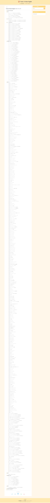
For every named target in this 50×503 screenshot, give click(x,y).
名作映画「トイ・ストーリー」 (11, 258)
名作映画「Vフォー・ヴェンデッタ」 (12, 111)
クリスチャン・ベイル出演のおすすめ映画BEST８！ (13, 68)
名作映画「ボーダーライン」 (11, 321)
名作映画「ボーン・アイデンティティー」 (12, 160)
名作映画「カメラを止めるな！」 (12, 460)
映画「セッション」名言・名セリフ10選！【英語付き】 (14, 467)
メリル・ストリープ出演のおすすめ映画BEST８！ (13, 75)
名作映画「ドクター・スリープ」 (12, 124)
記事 (7, 486)
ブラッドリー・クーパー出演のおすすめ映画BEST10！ (14, 56)
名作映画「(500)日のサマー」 (11, 328)
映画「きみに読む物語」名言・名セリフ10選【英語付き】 (14, 440)
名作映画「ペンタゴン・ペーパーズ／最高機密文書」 (14, 208)
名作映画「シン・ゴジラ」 (11, 412)
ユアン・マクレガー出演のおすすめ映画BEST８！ (13, 54)
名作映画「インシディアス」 (11, 354)
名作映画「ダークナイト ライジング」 (12, 243)
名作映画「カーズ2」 (11, 104)
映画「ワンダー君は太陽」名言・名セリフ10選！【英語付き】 (14, 447)
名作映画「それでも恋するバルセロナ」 (12, 228)
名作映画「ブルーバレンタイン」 (12, 139)
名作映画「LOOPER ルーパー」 (12, 118)
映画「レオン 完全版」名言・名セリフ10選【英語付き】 (14, 461)
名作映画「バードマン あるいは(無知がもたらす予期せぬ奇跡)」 (15, 146)
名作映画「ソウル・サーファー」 (12, 286)
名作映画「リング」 (10, 355)
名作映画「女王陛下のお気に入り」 (12, 145)
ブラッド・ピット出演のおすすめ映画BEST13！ (13, 70)
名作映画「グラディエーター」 (11, 96)
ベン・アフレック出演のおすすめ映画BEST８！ (13, 62)
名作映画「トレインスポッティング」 (12, 389)
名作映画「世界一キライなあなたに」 (12, 326)
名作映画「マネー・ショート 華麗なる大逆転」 (13, 188)
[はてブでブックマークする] (18, 494)
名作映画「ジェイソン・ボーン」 (12, 159)
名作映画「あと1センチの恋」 (11, 362)
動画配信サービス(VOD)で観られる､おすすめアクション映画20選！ (15, 34)
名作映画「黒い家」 (10, 349)
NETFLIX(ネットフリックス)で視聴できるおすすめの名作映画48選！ (15, 14)
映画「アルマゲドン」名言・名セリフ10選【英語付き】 (14, 454)
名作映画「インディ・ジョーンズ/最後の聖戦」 (13, 291)
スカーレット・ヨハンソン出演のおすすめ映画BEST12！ (14, 61)
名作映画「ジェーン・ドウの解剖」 (12, 347)
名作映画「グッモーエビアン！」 (12, 340)
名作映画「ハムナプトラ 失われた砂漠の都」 (13, 293)
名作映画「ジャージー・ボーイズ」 (12, 251)
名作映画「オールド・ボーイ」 (11, 396)
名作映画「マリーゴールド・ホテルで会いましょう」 (14, 195)
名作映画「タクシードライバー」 (12, 236)
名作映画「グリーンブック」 (11, 272)
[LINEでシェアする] (21, 494)
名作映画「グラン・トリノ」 (11, 370)
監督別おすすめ (9, 475)
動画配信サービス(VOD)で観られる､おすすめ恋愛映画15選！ (14, 36)
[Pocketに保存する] (24, 494)
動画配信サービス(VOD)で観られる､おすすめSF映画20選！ (14, 35)
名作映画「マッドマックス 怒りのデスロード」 (13, 375)
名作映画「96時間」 (10, 319)
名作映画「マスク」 (10, 202)
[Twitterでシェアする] (12, 494)
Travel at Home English (10, 10)
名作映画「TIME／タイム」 (11, 103)
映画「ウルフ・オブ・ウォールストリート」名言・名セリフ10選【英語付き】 (16, 425)
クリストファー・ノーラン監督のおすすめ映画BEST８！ (14, 480)
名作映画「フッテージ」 (11, 348)
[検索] (44, 8)
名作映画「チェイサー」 (11, 278)
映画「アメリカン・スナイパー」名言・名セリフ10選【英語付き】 (15, 445)
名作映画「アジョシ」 (11, 411)
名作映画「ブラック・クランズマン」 (12, 270)
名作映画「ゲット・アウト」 (11, 334)
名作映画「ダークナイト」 (11, 403)
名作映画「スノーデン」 (11, 369)
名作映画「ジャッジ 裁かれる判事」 (12, 83)
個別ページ (8, 82)
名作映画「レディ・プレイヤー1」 (12, 250)
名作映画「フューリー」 (11, 186)
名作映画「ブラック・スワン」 (11, 110)
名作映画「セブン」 (10, 376)
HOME (25, 499)
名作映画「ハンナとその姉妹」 (11, 229)
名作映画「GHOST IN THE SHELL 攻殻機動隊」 (13, 264)
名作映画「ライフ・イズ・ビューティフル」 (13, 410)
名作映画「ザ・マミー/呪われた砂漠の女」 (13, 97)
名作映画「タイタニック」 (11, 398)
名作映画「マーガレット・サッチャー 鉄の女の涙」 (13, 207)
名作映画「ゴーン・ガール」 (11, 361)
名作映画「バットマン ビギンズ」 (12, 244)
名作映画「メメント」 (11, 242)
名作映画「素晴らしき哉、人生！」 (12, 391)
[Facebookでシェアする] (15, 494)
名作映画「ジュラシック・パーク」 (12, 249)
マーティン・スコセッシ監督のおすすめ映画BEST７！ (14, 479)
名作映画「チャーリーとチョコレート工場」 (13, 89)
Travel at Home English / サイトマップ (12, 488)
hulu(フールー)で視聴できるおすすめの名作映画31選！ (14, 15)
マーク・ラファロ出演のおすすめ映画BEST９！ (13, 76)
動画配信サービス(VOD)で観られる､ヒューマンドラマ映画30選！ (15, 29)
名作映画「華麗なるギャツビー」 (12, 222)
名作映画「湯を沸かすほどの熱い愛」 (12, 474)
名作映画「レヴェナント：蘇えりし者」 (12, 223)
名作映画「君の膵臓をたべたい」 (12, 327)
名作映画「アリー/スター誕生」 (11, 306)
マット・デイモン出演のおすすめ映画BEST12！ (13, 63)
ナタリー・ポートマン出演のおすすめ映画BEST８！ (13, 49)
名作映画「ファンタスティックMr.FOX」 (12, 265)
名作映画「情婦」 (10, 333)
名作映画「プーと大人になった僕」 (12, 125)
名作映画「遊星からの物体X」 (11, 356)
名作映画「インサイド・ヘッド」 (12, 263)
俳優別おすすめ (9, 41)
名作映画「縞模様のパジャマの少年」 (12, 300)
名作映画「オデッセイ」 (11, 320)
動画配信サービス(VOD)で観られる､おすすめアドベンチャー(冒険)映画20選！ (16, 28)
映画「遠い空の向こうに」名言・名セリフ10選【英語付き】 (14, 438)
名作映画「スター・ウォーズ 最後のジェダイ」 (13, 117)
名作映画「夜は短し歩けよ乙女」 (12, 446)
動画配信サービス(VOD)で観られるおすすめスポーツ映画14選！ (15, 27)
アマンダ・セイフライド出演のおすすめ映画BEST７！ (14, 47)
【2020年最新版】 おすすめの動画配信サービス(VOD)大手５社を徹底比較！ (16, 487)
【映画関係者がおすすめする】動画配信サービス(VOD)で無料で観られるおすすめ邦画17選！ (17, 21)
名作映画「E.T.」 (10, 404)
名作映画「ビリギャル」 (11, 342)
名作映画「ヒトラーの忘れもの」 (12, 299)
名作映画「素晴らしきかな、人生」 (12, 90)
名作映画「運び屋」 (10, 131)
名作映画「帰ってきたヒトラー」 (12, 382)
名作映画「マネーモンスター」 (11, 167)
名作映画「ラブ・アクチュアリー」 (12, 383)
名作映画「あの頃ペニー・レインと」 (12, 312)
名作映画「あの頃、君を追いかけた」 (12, 377)
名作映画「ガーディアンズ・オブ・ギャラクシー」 (13, 132)
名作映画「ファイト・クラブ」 (11, 279)
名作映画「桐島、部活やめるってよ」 (12, 432)
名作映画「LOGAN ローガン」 (11, 180)
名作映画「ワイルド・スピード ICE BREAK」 (13, 313)
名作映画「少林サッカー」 (11, 285)
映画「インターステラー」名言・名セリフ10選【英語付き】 (14, 459)
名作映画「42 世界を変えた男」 (12, 284)
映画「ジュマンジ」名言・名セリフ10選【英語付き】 (14, 426)
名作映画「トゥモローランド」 (11, 166)
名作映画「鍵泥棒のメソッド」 (11, 305)
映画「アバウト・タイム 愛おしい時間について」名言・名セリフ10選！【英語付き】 (17, 468)
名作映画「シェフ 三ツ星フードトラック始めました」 (14, 152)
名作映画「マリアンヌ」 (11, 187)
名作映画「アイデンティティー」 (12, 335)
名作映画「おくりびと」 (11, 424)
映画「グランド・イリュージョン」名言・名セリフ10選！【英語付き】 (15, 452)
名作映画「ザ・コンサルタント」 (12, 194)
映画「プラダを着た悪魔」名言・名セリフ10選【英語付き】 (14, 419)
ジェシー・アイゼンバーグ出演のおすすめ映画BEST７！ (14, 77)
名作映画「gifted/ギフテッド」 (11, 341)
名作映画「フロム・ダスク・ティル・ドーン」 (13, 165)
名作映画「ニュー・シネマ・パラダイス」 (12, 390)
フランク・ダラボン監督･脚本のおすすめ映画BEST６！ (14, 481)
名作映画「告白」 (10, 363)
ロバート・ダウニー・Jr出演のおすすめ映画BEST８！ (14, 42)
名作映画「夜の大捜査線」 (11, 271)
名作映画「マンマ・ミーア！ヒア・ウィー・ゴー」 (13, 215)
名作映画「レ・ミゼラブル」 (11, 405)
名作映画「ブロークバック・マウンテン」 (12, 138)
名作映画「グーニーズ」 (11, 292)
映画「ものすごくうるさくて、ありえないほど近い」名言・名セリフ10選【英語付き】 (17, 418)
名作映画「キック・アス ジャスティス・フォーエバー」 (14, 201)
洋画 (7, 473)
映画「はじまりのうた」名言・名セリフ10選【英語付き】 (14, 433)
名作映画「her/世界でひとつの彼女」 (12, 153)
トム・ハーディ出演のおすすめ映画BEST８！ (13, 55)
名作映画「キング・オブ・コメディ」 (12, 237)
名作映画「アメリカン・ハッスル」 (12, 174)
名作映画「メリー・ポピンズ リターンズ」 (13, 216)
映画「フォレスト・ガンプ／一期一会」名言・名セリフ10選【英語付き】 (15, 431)
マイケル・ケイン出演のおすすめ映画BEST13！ (13, 48)
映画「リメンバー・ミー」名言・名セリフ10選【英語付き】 (14, 466)
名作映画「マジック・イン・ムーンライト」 (13, 230)
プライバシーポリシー (27, 3)
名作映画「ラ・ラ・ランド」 (11, 368)
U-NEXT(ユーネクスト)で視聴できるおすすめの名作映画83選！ (14, 16)
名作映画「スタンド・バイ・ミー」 (12, 397)
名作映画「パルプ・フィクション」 (12, 173)
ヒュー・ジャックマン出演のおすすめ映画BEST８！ (13, 69)
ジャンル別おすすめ (22, 3)
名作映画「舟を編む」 (11, 384)
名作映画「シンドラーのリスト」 (12, 298)
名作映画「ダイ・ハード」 (11, 314)
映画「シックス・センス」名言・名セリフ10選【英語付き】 (14, 439)
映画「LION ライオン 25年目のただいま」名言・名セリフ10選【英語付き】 (16, 453)
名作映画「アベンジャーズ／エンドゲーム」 (13, 209)
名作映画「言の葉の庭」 (11, 257)
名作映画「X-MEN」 (10, 181)
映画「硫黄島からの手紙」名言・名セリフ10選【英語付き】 (14, 417)
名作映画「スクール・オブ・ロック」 (12, 307)
